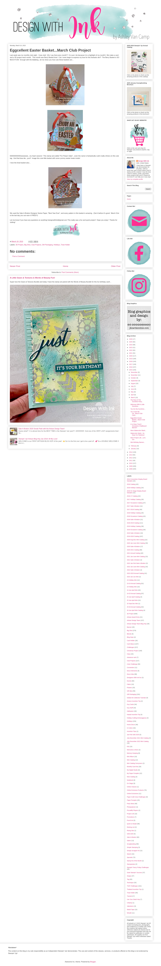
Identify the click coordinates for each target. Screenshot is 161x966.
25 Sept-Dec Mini (132, 603)
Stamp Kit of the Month (134, 861)
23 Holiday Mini (132, 580)
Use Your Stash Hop (133, 899)
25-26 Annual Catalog (134, 607)
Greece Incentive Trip (134, 701)
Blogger (93, 962)
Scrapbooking (131, 844)
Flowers (129, 687)
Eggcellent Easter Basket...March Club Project (138, 419)
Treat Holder (65, 245)
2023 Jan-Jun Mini (133, 577)
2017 (131, 364)
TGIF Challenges (132, 886)
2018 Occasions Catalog (135, 516)
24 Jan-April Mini (132, 590)
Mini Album (130, 756)
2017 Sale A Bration (133, 506)
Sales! (129, 840)
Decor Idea (130, 674)
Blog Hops (130, 637)
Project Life (130, 814)
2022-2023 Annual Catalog (135, 573)
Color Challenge (132, 664)
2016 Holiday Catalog (134, 487)
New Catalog (131, 777)
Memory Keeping (132, 753)
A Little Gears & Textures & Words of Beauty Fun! (32, 278)
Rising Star (130, 830)
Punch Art (130, 820)
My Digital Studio (132, 770)
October (133, 378)
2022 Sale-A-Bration (133, 570)
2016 (131, 367)
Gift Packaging (47, 245)
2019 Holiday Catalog (134, 526)
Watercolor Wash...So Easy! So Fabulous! (137, 434)
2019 (131, 358)
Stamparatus (131, 864)
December (134, 372)
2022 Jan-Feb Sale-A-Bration (136, 563)
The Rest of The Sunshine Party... (137, 401)
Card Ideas (130, 644)
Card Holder (131, 640)
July (132, 386)
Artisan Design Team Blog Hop (136, 624)
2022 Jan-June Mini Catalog (136, 566)
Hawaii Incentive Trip (133, 714)
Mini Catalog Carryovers (134, 763)
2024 (131, 345)
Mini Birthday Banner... (138, 442)
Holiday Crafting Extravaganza (136, 718)
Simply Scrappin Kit (133, 850)
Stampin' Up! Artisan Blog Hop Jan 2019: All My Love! (37, 439)
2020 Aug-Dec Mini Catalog (135, 540)
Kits (128, 746)
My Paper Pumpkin (133, 773)
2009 (131, 466)
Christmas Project (132, 651)
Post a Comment (18, 256)
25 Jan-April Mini (132, 600)
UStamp (129, 903)
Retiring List (131, 827)
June (132, 389)
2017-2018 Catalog (133, 509)
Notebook (130, 780)
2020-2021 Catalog (133, 550)
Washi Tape (130, 909)
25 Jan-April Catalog (133, 597)
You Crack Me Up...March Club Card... (136, 413)
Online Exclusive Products (135, 790)
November (134, 375)
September (134, 381)
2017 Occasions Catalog (135, 503)
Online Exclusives (132, 793)
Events (129, 681)
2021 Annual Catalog (133, 553)
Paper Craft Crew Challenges (136, 797)
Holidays (57, 245)
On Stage (130, 783)
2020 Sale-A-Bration (133, 546)
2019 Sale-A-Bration (133, 533)
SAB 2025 (130, 834)
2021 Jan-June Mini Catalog (136, 556)
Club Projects (36, 245)
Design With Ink (143, 161)
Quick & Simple (132, 824)
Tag (128, 879)
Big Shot (27, 245)
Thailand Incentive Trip (134, 889)
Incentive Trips (131, 731)
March (133, 397)
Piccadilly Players (132, 810)
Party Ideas (130, 803)
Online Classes (132, 787)
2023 (131, 347)
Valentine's (130, 906)
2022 (131, 350)
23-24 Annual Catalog (134, 583)
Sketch (129, 854)
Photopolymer (131, 807)
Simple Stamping (132, 847)
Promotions (130, 817)
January (133, 448)
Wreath (129, 913)
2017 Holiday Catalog (134, 499)
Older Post (115, 266)
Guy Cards (130, 704)
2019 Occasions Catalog (135, 529)
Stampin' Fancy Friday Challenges (138, 867)
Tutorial (129, 896)
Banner (129, 627)
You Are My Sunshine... (138, 409)
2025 (131, 342)
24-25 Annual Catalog (134, 593)
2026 (131, 339)
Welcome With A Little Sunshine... (137, 405)
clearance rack (131, 657)
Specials (129, 857)
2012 (131, 458)
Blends (129, 634)
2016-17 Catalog (132, 496)
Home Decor (131, 724)
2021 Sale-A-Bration (133, 560)
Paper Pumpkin (132, 800)
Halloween (130, 711)
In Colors (130, 728)
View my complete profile (135, 179)
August (133, 383)
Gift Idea (129, 691)
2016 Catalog (131, 484)
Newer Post (15, 266)
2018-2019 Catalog (133, 523)
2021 (131, 353)
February (134, 446)
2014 (131, 452)
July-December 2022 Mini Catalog (138, 741)
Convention (130, 667)
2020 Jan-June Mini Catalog (136, 543)
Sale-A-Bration (131, 837)
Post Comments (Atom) (70, 272)
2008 (131, 469)
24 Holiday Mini (132, 587)
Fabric (129, 684)
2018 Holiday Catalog (134, 513)
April (132, 395)
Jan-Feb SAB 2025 (133, 734)
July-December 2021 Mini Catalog (138, 738)
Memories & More (132, 750)
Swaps (129, 876)
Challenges (130, 647)
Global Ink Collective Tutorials (136, 698)
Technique (130, 882)
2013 (131, 455)
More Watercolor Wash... (138, 430)
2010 (131, 463)
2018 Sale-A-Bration (133, 519)
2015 (131, 370)
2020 (131, 356)
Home (65, 266)
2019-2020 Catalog (133, 536)
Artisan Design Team (133, 620)
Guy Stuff (130, 708)
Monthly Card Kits (132, 766)
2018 (131, 361)
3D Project (19, 245)
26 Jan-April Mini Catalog (135, 610)
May (132, 392)
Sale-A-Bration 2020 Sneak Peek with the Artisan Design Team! (41, 429)
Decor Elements (132, 671)
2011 (131, 460)
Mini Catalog (131, 760)
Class (129, 654)
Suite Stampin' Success (134, 872)
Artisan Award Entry (133, 617)
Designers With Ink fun (134, 677)
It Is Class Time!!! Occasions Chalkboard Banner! (139, 426)
